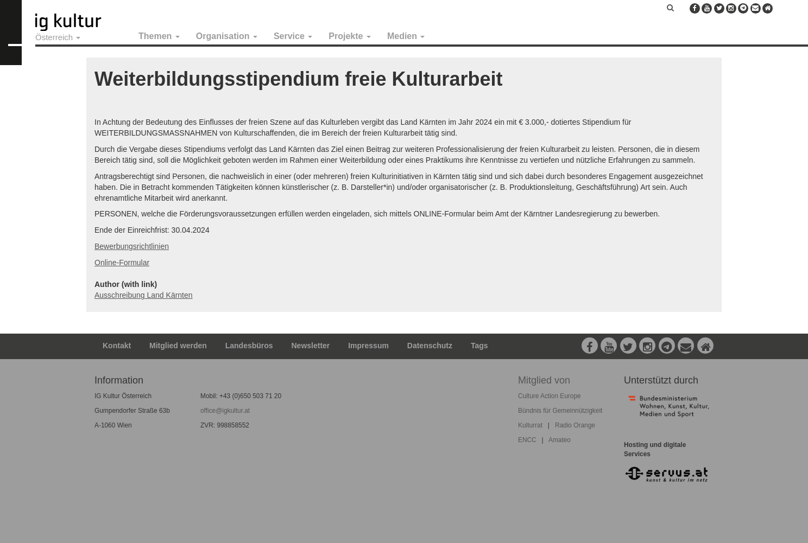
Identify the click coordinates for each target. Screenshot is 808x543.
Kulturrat (530, 425)
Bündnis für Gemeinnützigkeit (560, 410)
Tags (479, 345)
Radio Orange (575, 425)
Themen (159, 36)
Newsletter (311, 345)
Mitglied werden (178, 345)
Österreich (57, 37)
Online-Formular (121, 262)
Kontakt (117, 345)
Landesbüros (249, 345)
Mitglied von (544, 380)
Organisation (226, 36)
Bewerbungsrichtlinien (131, 246)
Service (293, 36)
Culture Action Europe (549, 396)
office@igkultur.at (225, 410)
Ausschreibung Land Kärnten (143, 295)
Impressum (368, 345)
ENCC (527, 440)
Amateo (559, 440)
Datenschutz (429, 345)
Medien (406, 36)
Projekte (350, 36)
